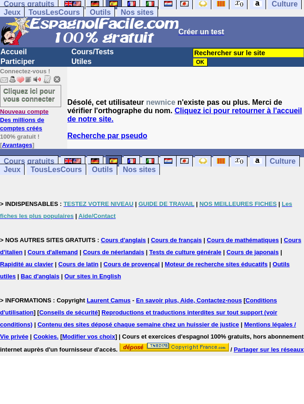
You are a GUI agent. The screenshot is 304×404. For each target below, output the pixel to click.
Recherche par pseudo (107, 136)
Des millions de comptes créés (24, 120)
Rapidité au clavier (26, 264)
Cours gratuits (29, 161)
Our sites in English (92, 276)
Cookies (45, 336)
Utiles (81, 61)
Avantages (17, 144)
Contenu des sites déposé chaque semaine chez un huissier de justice (138, 324)
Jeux (12, 12)
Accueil (13, 52)
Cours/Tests (92, 52)
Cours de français (176, 240)
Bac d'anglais (40, 276)
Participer (17, 61)
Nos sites (137, 12)
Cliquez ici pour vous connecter (29, 95)
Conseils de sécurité (68, 312)
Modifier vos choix (88, 336)
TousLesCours (54, 12)
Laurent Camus (109, 300)
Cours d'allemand (52, 252)
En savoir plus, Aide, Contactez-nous (189, 300)
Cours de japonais (253, 252)
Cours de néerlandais (113, 252)
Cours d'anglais (123, 240)
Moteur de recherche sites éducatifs (216, 264)
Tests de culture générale (185, 252)
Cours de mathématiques (243, 240)
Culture (283, 161)
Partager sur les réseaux (269, 349)
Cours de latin (78, 264)
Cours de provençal (131, 264)
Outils (100, 12)
